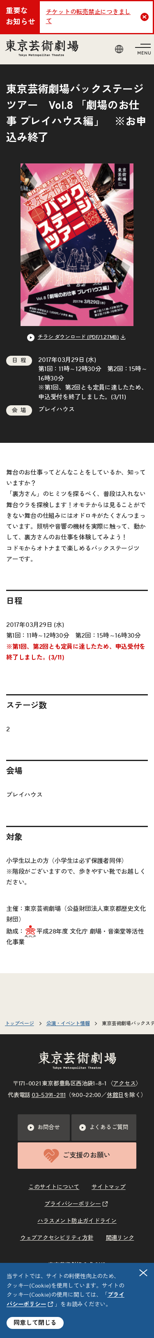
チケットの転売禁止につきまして (88, 17)
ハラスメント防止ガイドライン (77, 1221)
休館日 (115, 1095)
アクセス (124, 1084)
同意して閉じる (35, 1323)
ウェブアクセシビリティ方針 (57, 1238)
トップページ (19, 1023)
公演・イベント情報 (68, 1023)
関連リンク (120, 1238)
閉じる (143, 1272)
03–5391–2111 (49, 1095)
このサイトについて (53, 1187)
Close (146, 17)
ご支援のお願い (77, 1156)
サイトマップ (109, 1187)
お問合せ (44, 1127)
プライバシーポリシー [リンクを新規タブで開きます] (72, 1204)
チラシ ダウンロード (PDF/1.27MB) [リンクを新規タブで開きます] (78, 337)
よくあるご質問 (104, 1127)
